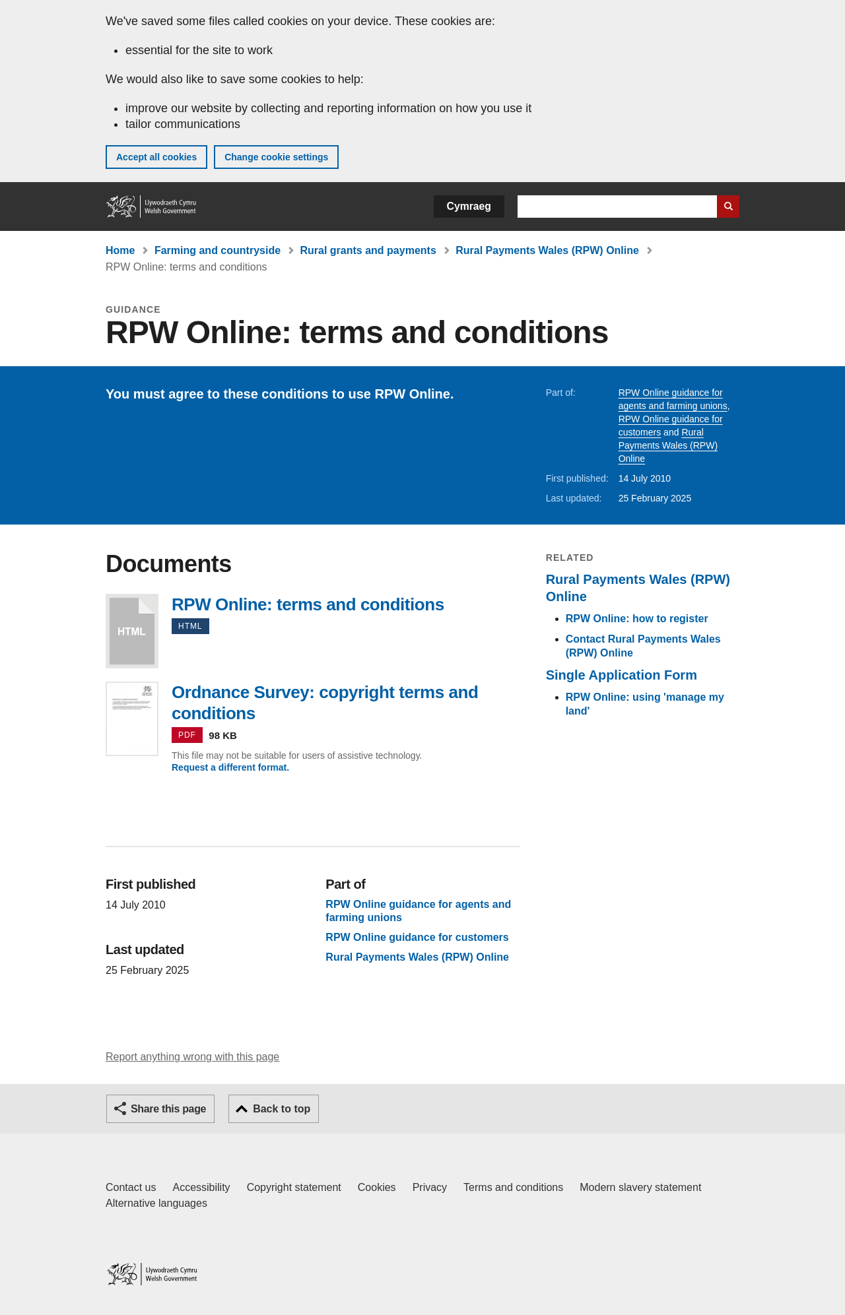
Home (120, 250)
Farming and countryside (217, 250)
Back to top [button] (281, 1108)
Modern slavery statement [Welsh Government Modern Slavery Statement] (640, 1187)
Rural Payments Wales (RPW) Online (547, 250)
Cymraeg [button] (469, 206)
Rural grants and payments (368, 250)
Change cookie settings (276, 157)
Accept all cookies (156, 157)
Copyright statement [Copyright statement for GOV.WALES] (294, 1187)
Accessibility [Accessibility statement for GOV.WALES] (201, 1187)
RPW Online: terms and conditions (132, 631)
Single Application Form (621, 675)
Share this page (168, 1108)
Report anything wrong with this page (192, 1056)
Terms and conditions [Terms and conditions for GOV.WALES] (513, 1187)
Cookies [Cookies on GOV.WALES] (377, 1187)
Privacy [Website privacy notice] (430, 1187)
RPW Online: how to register (637, 618)
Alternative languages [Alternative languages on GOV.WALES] (156, 1203)
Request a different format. (230, 767)
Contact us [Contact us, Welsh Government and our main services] (131, 1187)
